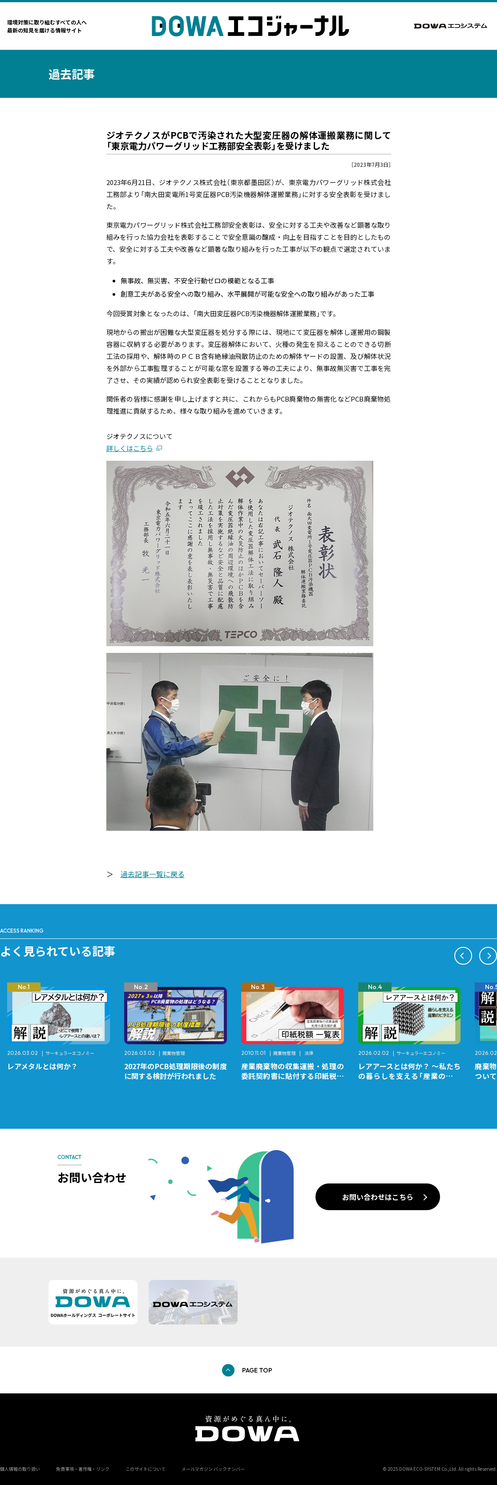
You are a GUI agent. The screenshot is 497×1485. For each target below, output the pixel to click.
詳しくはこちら (129, 448)
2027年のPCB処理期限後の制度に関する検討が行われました (175, 1071)
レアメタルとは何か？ (42, 1066)
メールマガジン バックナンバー (213, 1468)
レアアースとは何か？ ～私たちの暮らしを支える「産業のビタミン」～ (409, 1076)
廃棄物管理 (173, 1053)
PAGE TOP (257, 1370)
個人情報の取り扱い (20, 1468)
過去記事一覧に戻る (153, 874)
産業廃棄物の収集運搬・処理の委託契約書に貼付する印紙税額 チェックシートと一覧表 (296, 1076)
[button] (463, 956)
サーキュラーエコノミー (69, 1053)
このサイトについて (145, 1468)
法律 (308, 1053)
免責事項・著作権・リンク (82, 1468)
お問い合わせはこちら (377, 1196)
